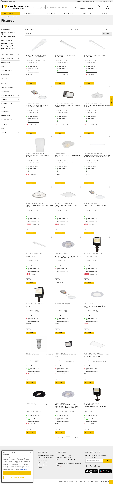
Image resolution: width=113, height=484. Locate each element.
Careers (40, 467)
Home (2, 17)
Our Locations (42, 460)
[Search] (61, 7)
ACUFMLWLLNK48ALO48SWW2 (34, 253)
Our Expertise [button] (29, 13)
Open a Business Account (89, 1)
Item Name (4, 79)
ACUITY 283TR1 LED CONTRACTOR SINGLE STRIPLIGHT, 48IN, (94, 56)
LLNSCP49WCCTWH (60, 154)
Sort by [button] (108, 29)
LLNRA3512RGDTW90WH (61, 253)
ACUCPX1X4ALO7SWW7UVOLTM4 (35, 154)
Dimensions (5, 99)
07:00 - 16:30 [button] (30, 8)
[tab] (10, 30)
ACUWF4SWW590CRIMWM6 (33, 104)
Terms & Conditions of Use (75, 481)
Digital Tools (50, 13)
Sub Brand (5, 75)
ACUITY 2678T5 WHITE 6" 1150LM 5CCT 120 (95, 205)
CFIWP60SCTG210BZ (60, 353)
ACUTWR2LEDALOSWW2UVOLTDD (64, 104)
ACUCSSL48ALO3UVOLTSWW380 (93, 54)
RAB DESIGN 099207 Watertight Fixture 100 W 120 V (39, 355)
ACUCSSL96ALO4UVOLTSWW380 (64, 54)
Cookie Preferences (63, 481)
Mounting (4, 124)
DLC (2, 128)
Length (3, 132)
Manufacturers (7, 54)
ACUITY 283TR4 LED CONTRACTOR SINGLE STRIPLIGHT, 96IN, (66, 56)
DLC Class (5, 91)
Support (5, 1)
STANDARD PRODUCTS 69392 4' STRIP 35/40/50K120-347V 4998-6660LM (36, 56)
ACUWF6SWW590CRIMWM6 (91, 203)
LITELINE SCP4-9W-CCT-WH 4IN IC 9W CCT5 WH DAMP (67, 156)
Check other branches (33, 72)
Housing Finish (6, 71)
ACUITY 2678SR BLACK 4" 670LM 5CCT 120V (66, 305)
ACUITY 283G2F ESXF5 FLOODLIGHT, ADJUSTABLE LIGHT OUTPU (38, 305)
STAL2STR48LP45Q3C (32, 54)
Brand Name (5, 62)
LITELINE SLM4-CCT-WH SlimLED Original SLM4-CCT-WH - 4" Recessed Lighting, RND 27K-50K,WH (96, 306)
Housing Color (7, 103)
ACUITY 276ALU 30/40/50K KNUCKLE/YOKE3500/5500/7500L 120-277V (95, 405)
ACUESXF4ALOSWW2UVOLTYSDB (93, 253)
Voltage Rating (7, 87)
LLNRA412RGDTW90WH (61, 403)
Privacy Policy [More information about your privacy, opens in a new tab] (23, 469)
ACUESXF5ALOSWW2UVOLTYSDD (35, 303)
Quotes (79, 1)
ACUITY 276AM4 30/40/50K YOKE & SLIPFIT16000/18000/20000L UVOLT (93, 255)
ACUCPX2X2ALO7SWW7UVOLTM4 (64, 203)
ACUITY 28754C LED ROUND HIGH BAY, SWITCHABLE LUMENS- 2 (39, 205)
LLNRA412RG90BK (30, 403)
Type (2, 67)
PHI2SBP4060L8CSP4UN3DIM (92, 353)
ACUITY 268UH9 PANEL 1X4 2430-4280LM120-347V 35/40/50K (39, 156)
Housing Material (7, 95)
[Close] (31, 453)
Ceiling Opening (7, 116)
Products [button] (11, 13)
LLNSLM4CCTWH (88, 303)
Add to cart (30, 83)
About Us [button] (86, 13)
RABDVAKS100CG (30, 353)
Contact (104, 13)
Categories (5, 30)
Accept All (17, 473)
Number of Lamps (7, 120)
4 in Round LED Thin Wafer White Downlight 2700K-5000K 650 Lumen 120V (37, 106)
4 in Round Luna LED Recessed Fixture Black (37, 405)
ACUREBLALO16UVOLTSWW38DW (35, 203)
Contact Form (42, 465)
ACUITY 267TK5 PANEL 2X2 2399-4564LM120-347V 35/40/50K (68, 205)
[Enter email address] (94, 461)
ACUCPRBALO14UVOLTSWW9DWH (93, 104)
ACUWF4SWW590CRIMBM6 (62, 303)
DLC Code (4, 108)
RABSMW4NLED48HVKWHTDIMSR (93, 154)
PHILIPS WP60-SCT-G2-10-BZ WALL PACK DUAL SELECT (67, 355)
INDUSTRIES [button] (67, 13)
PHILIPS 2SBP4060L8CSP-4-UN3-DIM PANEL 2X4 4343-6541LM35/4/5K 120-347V (96, 355)
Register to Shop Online (104, 1)
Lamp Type (4, 83)
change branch (41, 8)
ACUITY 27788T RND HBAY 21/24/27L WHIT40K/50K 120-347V (97, 106)
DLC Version (5, 112)
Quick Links (42, 452)
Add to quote (59, 283)
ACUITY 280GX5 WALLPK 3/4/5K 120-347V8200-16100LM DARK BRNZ (67, 106)
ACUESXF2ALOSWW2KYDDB (91, 403)
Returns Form (42, 462)
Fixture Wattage (7, 58)
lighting (8, 17)
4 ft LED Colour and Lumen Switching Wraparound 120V (36, 255)
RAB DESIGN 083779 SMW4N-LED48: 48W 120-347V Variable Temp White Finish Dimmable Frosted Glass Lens (97, 157)
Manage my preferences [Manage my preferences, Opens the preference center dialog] (17, 477)
